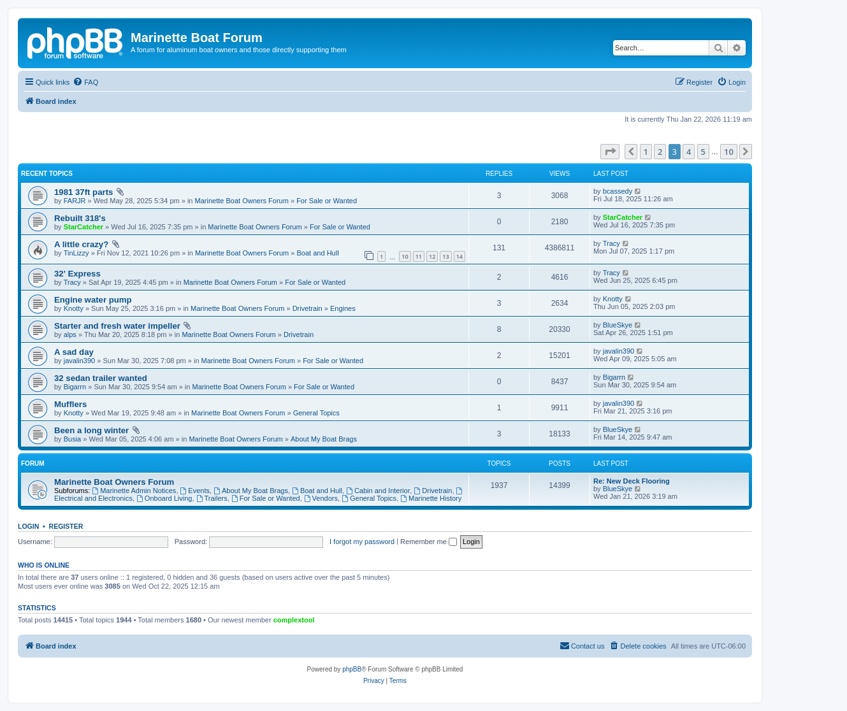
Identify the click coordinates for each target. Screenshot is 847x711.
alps (70, 334)
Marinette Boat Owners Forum (242, 201)
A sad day (74, 352)
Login (28, 526)
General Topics (316, 413)
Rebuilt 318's (80, 218)
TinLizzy (76, 253)
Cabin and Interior (378, 490)
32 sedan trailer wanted (100, 378)
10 (405, 256)
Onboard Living (164, 498)
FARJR (75, 201)
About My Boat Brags (324, 439)
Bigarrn (75, 387)
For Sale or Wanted (326, 201)
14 (459, 256)
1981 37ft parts (83, 192)
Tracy (611, 243)
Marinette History (430, 498)
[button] (609, 151)
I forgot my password (362, 541)
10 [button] (729, 151)
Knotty (73, 308)
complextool (294, 620)
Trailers (212, 498)
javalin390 (80, 360)
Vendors (321, 498)
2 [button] (660, 151)
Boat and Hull (318, 253)
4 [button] (688, 151)
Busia (73, 439)
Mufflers (70, 404)
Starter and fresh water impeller (117, 326)
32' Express (77, 273)
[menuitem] (85, 82)
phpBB (351, 669)
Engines (343, 308)
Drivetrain (307, 308)
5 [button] (703, 151)
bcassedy (617, 191)
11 (419, 256)
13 (445, 256)
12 (432, 256)
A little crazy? (81, 244)
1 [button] (646, 151)
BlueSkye (617, 325)
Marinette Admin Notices (134, 490)
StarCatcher (83, 227)
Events (195, 490)
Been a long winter (91, 430)
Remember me (428, 541)
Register (66, 526)
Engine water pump (93, 300)
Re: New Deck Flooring (631, 481)
